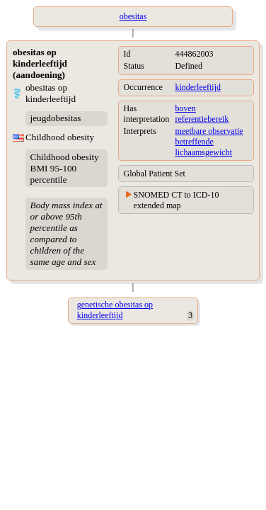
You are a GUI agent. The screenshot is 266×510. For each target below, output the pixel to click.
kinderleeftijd (198, 87)
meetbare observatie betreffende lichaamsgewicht (209, 141)
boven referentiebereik (202, 113)
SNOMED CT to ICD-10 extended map (176, 200)
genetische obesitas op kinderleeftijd (115, 310)
